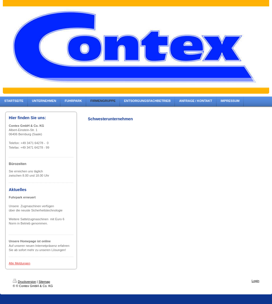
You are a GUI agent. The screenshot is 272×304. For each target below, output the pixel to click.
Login (255, 280)
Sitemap (44, 281)
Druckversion (24, 281)
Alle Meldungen (19, 263)
